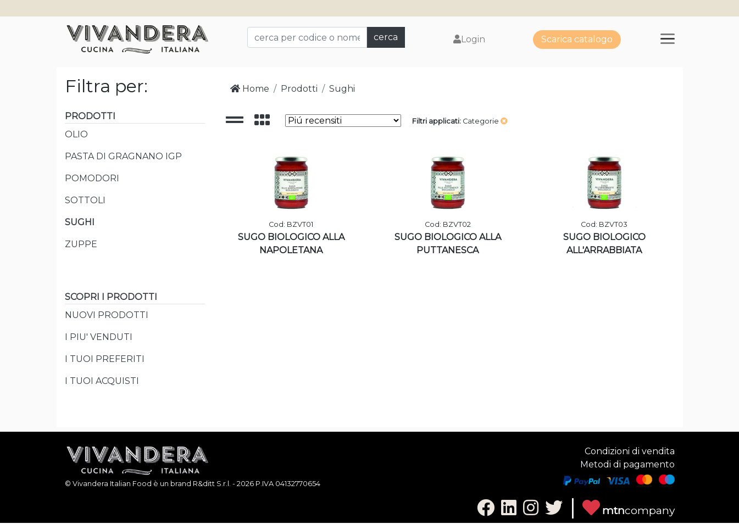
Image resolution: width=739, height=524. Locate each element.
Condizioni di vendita (630, 451)
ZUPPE (81, 244)
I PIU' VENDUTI (98, 337)
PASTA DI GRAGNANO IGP (123, 156)
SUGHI (80, 222)
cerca (386, 37)
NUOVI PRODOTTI (106, 315)
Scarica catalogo (577, 39)
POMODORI (92, 178)
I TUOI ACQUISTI (102, 381)
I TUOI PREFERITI (105, 359)
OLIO (76, 134)
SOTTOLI (85, 200)
